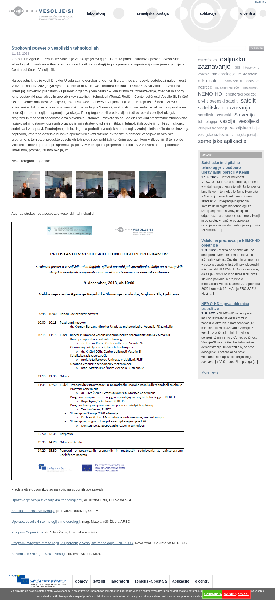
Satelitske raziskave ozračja (32, 511)
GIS (237, 67)
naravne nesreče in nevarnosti (236, 87)
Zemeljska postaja (153, 13)
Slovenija (244, 115)
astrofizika (207, 60)
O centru (247, 13)
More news (210, 372)
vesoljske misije (245, 128)
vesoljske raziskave (213, 135)
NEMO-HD (210, 94)
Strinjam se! (214, 594)
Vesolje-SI (44, 10)
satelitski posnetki (214, 115)
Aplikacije (208, 13)
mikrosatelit (247, 74)
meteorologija (224, 74)
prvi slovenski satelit (218, 101)
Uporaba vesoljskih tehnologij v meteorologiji (45, 521)
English (260, 2)
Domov (81, 581)
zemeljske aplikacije (222, 141)
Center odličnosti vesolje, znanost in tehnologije (44, 17)
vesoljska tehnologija (213, 128)
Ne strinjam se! (236, 594)
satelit (248, 100)
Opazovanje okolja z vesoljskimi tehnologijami (46, 500)
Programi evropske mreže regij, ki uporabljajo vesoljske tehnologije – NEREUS (72, 543)
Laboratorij (96, 13)
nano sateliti (233, 81)
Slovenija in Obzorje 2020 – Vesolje (38, 554)
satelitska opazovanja (224, 107)
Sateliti (99, 581)
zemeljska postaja (245, 135)
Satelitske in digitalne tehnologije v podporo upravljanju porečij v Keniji (225, 167)
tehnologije (207, 121)
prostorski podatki (240, 94)
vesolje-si (248, 121)
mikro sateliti (210, 80)
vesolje (227, 121)
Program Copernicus (27, 532)
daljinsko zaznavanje (221, 63)
